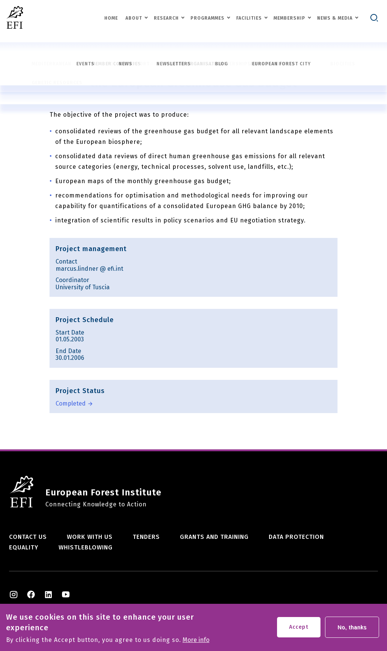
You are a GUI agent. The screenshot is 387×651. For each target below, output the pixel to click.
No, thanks (352, 629)
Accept (298, 629)
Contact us (28, 536)
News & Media (335, 18)
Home (111, 18)
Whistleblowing (86, 547)
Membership (289, 18)
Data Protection (296, 536)
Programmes (207, 18)
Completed (71, 403)
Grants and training (214, 536)
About (133, 18)
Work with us (90, 536)
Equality (24, 547)
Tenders (146, 536)
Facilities (249, 18)
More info (196, 642)
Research (166, 18)
